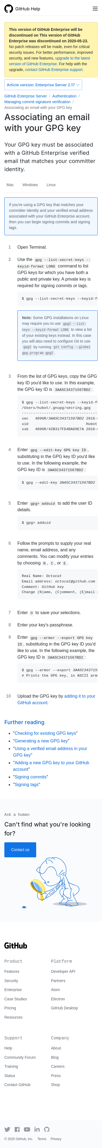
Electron (58, 999)
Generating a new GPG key (41, 741)
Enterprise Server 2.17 (43, 85)
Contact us (20, 849)
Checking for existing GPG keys (45, 733)
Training (11, 1066)
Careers (58, 1066)
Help (8, 1048)
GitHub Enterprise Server (25, 96)
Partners (58, 981)
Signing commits (31, 777)
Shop (55, 1084)
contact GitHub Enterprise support (53, 69)
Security (11, 981)
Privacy (56, 1139)
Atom (55, 990)
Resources (13, 1017)
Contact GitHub (17, 1084)
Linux (51, 185)
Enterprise (13, 990)
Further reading (24, 722)
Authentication (64, 96)
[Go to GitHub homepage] (15, 947)
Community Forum (20, 1057)
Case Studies (15, 999)
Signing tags (27, 784)
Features (11, 971)
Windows (30, 185)
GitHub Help (27, 8)
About (56, 1048)
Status (9, 1075)
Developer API (63, 971)
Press (56, 1075)
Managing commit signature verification (37, 102)
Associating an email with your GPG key (38, 107)
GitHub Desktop (64, 1008)
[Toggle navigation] (95, 8)
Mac (10, 185)
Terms (42, 1139)
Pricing (10, 1008)
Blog (55, 1057)
